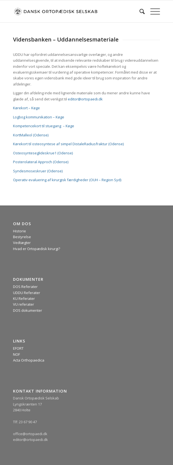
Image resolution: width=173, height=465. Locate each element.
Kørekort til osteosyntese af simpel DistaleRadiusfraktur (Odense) (68, 143)
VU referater (23, 304)
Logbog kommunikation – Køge (38, 117)
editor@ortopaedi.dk (85, 99)
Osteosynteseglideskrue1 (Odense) (43, 152)
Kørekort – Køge (26, 107)
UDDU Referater (26, 292)
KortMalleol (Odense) (30, 135)
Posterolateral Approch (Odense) (40, 161)
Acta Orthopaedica (28, 360)
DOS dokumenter (27, 310)
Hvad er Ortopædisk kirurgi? (36, 248)
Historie (19, 230)
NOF (16, 354)
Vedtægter (22, 242)
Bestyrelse (22, 236)
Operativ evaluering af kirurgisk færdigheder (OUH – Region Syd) (67, 179)
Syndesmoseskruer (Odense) (38, 170)
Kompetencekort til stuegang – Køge (43, 125)
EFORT (18, 348)
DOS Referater (25, 286)
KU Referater (24, 298)
